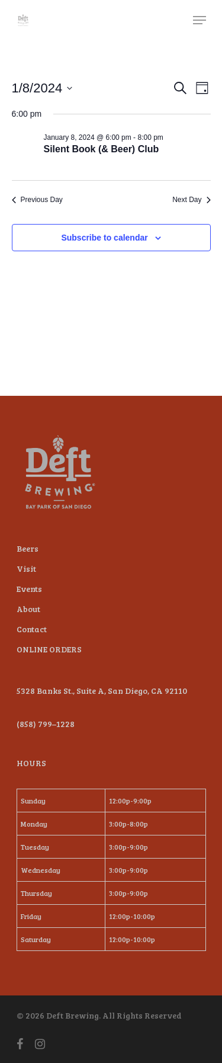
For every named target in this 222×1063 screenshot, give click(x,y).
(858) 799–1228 (46, 723)
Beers (27, 548)
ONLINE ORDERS (49, 649)
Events (29, 588)
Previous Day (37, 200)
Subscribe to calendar (104, 237)
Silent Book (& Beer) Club (101, 149)
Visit (26, 568)
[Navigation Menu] (199, 20)
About (28, 608)
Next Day (191, 200)
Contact (32, 629)
